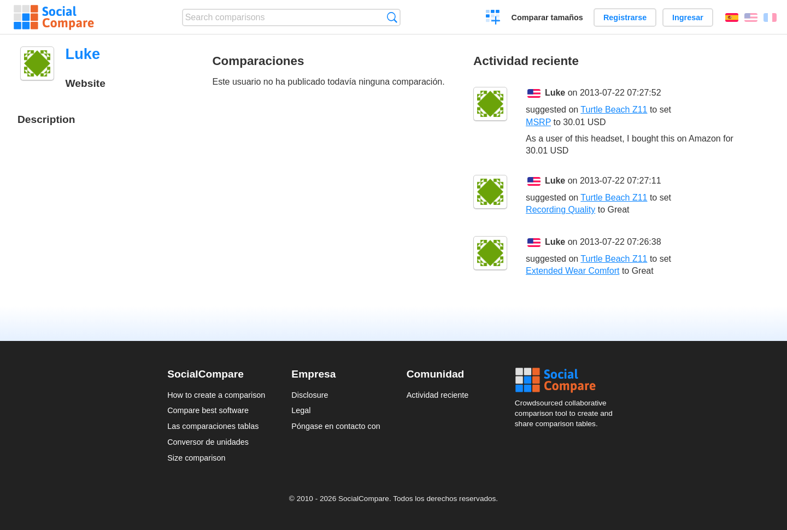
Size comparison (196, 458)
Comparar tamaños (547, 17)
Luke (555, 92)
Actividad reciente (438, 395)
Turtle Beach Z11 (613, 109)
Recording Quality (560, 209)
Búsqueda (392, 17)
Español (731, 17)
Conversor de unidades (208, 442)
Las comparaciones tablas (213, 426)
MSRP (538, 122)
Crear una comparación (493, 19)
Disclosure (309, 395)
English (750, 17)
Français (770, 17)
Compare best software (208, 410)
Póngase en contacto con (335, 426)
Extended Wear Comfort (572, 270)
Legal (300, 410)
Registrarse (625, 17)
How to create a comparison (216, 395)
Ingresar (687, 17)
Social (567, 380)
